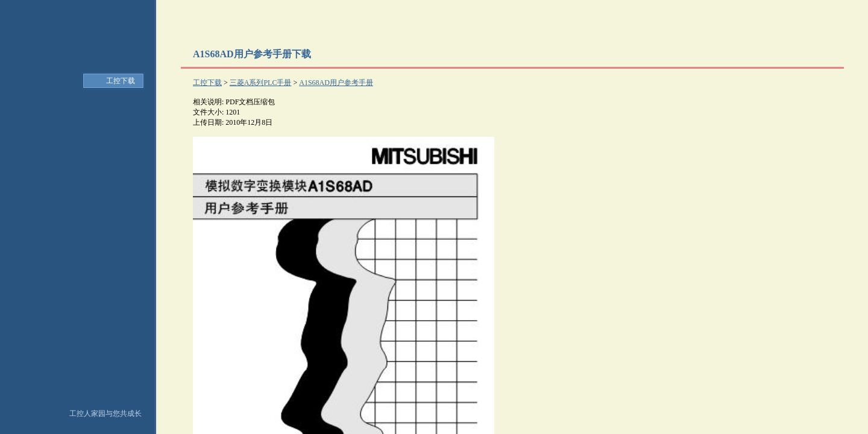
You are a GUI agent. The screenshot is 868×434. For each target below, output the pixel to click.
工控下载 (120, 81)
